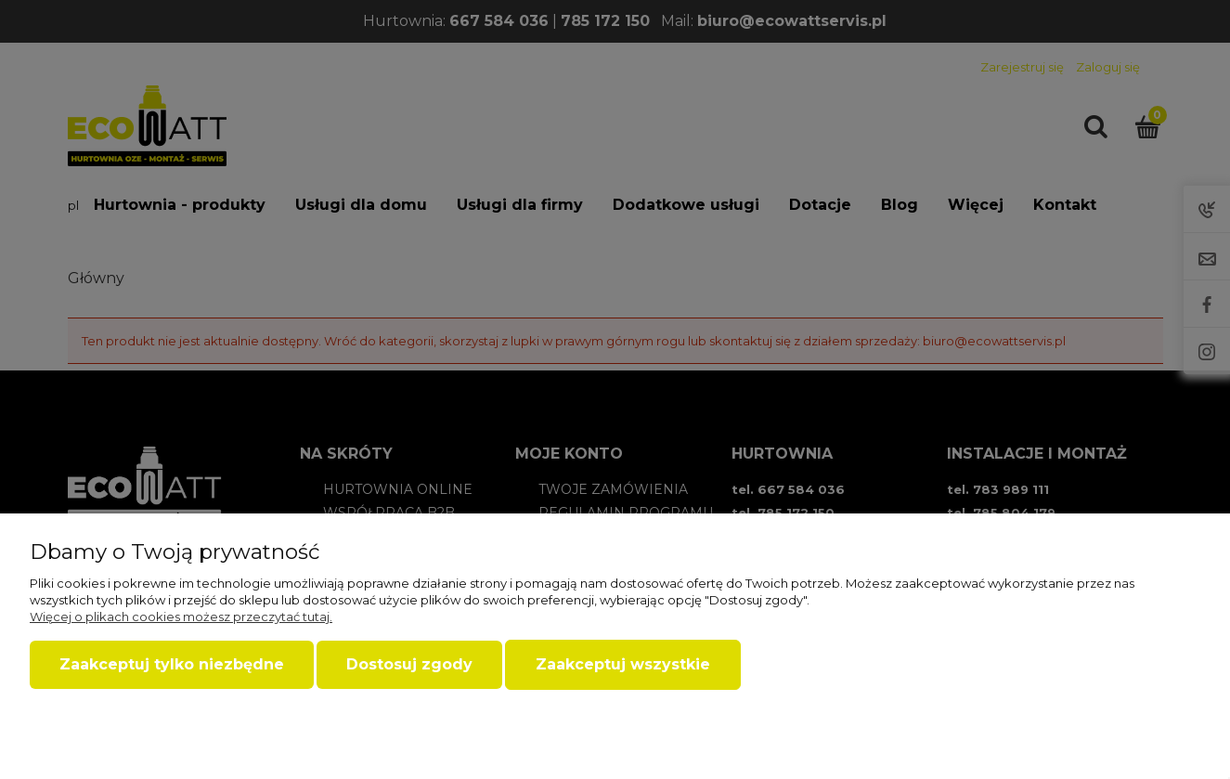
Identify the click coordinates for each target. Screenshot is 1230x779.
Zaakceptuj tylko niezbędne (171, 664)
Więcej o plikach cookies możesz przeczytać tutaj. (181, 616)
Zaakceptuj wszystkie (623, 664)
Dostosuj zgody (409, 664)
